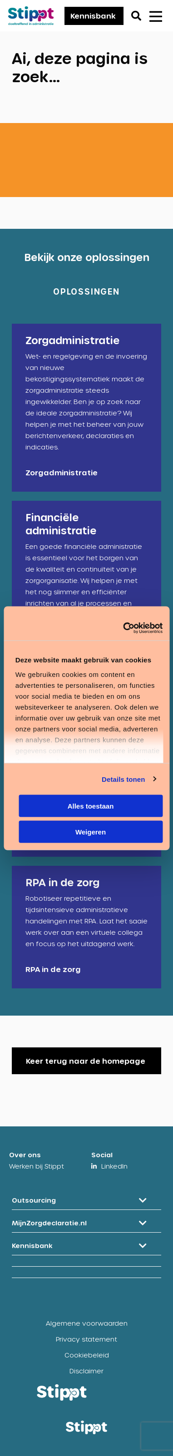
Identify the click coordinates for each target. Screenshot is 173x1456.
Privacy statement (86, 1339)
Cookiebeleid (86, 1355)
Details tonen (123, 779)
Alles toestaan (91, 806)
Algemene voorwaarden (87, 1323)
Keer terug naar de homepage (85, 1060)
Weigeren (90, 831)
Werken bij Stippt (36, 1166)
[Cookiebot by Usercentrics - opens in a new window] (124, 628)
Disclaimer (86, 1371)
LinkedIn (114, 1166)
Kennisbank (93, 15)
